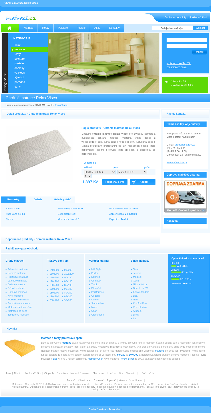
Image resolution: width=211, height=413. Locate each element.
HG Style (96, 269)
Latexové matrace (17, 280)
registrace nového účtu (179, 63)
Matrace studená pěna (20, 307)
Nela (135, 299)
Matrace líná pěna (17, 311)
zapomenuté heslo (177, 67)
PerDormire (97, 292)
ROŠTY (17, 54)
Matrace (28, 27)
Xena (136, 280)
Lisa (135, 295)
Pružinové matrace (18, 276)
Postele (81, 27)
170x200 (54, 288)
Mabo (94, 307)
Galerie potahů (62, 199)
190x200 (54, 296)
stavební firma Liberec (131, 380)
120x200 (54, 281)
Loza (9, 373)
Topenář (111, 380)
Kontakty (114, 27)
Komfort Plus (140, 303)
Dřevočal (96, 288)
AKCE (17, 44)
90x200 (68, 270)
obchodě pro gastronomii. (131, 386)
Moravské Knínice (80, 373)
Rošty (45, 27)
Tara (135, 269)
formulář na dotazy (177, 162)
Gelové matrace (16, 284)
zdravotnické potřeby (184, 386)
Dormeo (95, 276)
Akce (97, 27)
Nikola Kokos (140, 284)
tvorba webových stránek (76, 384)
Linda (136, 314)
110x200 (54, 277)
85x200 (68, 296)
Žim (121, 373)
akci (55, 358)
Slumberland (98, 303)
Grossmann (97, 314)
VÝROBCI (19, 77)
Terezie (137, 273)
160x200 (54, 273)
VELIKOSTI (19, 72)
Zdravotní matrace (18, 269)
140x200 (54, 270)
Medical (137, 276)
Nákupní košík (178, 81)
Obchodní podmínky (176, 17)
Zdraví (150, 386)
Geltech (95, 295)
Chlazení (98, 380)
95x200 (68, 300)
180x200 (54, 292)
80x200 (68, 292)
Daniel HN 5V (140, 288)
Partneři (71, 380)
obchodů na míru (103, 384)
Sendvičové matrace (19, 303)
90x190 (68, 277)
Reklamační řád (198, 17)
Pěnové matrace (17, 273)
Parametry (13, 199)
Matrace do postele (23, 105)
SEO (153, 384)
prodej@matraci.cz (185, 144)
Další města (148, 373)
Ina (134, 318)
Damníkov (62, 373)
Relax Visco (61, 105)
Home (9, 105)
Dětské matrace (16, 288)
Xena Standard (141, 292)
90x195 (68, 288)
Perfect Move (140, 307)
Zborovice (130, 373)
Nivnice (18, 373)
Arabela (137, 311)
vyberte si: (90, 162)
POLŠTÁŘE (19, 58)
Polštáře (63, 27)
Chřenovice (98, 373)
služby (95, 389)
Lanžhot (111, 373)
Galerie (38, 199)
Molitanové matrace (18, 299)
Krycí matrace (15, 295)
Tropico (95, 284)
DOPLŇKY (19, 68)
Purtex (94, 273)
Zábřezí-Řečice (33, 373)
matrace (66, 342)
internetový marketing (135, 384)
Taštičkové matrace (18, 314)
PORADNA (19, 82)
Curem (95, 299)
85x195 (68, 285)
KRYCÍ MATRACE (44, 105)
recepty (91, 386)
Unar (94, 311)
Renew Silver (126, 358)
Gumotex (96, 280)
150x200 (54, 285)
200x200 (54, 300)
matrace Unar (95, 358)
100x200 (69, 273)
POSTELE (19, 63)
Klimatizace (84, 380)
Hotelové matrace (17, 292)
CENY (17, 86)
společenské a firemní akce (60, 386)
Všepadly (49, 373)
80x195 (68, 281)
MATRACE (19, 49)
